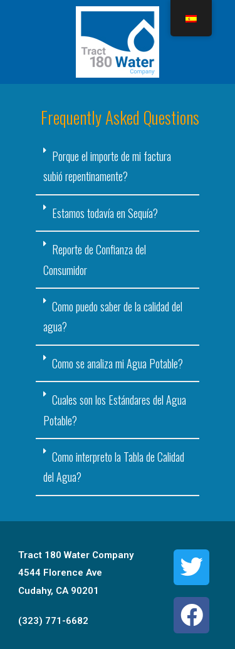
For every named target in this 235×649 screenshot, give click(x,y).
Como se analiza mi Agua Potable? (117, 363)
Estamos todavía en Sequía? (105, 213)
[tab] (118, 166)
